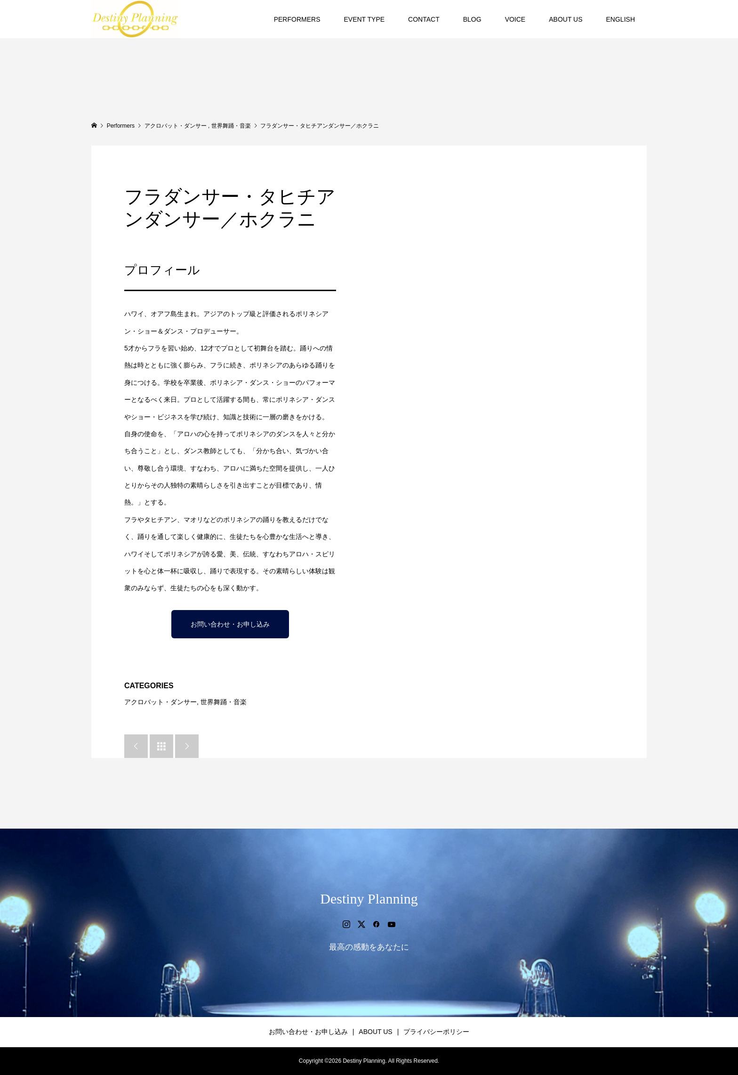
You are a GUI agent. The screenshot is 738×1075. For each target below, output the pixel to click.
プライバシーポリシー (436, 1031)
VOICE (515, 19)
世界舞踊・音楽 (224, 702)
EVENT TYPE (364, 19)
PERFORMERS (297, 19)
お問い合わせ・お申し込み (230, 624)
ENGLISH (620, 19)
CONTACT (424, 19)
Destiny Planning (369, 898)
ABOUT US (565, 19)
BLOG (472, 19)
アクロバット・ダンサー (160, 702)
